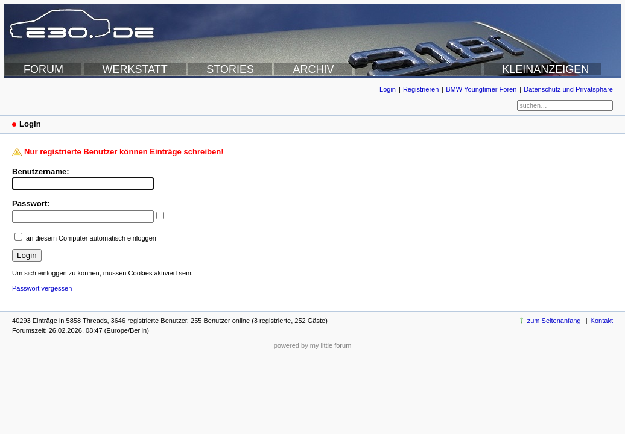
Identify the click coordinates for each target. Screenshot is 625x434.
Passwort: (31, 203)
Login (387, 89)
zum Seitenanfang (554, 320)
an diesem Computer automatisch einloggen (91, 238)
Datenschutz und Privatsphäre (568, 89)
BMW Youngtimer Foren (481, 89)
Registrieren (421, 89)
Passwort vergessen (42, 288)
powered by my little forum (313, 345)
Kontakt (602, 320)
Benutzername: (40, 171)
